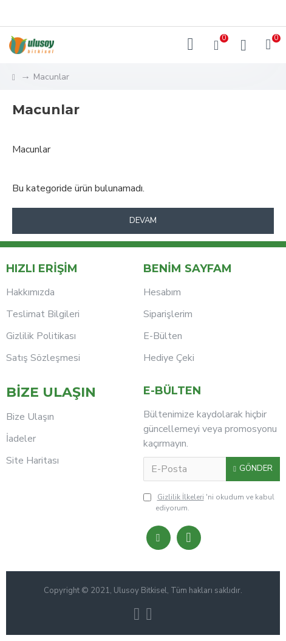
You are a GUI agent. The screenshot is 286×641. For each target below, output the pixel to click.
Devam (143, 220)
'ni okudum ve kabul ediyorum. (208, 502)
